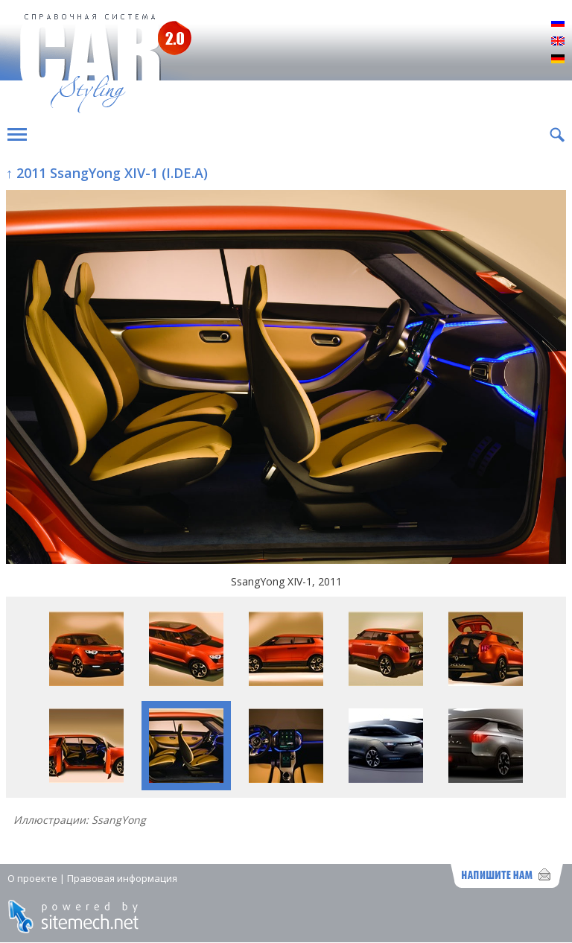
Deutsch (558, 59)
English (558, 41)
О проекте (32, 878)
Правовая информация (122, 878)
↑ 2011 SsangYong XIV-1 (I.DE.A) (107, 173)
